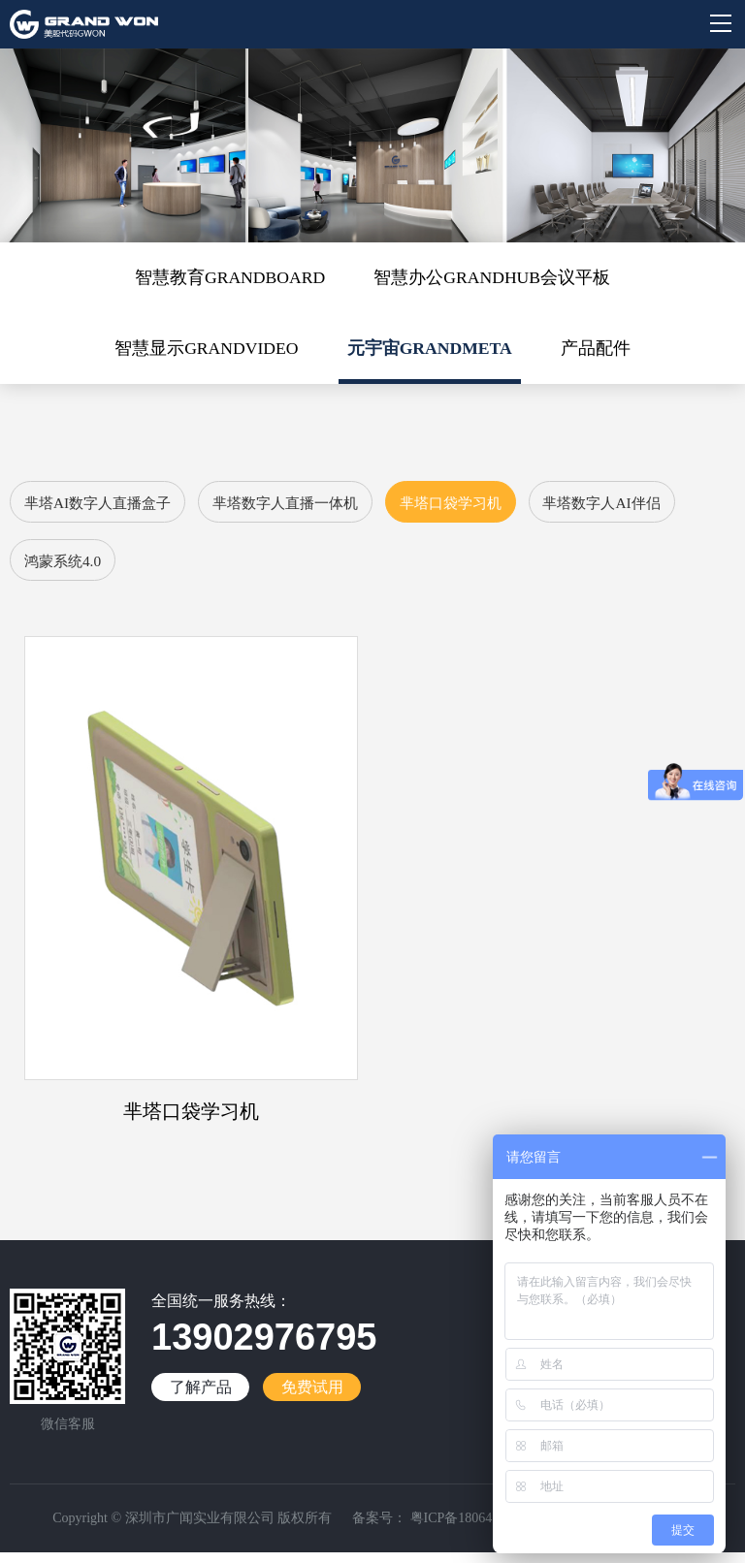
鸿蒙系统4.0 (236, 568)
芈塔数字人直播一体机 (304, 507)
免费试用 (312, 1397)
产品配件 (599, 351)
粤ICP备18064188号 (466, 1528)
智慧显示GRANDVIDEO (204, 351)
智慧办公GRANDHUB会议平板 (494, 278)
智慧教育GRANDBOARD (227, 278)
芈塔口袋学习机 (482, 507)
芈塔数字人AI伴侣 (87, 568)
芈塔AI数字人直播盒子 (103, 507)
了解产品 (201, 1397)
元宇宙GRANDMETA (431, 351)
